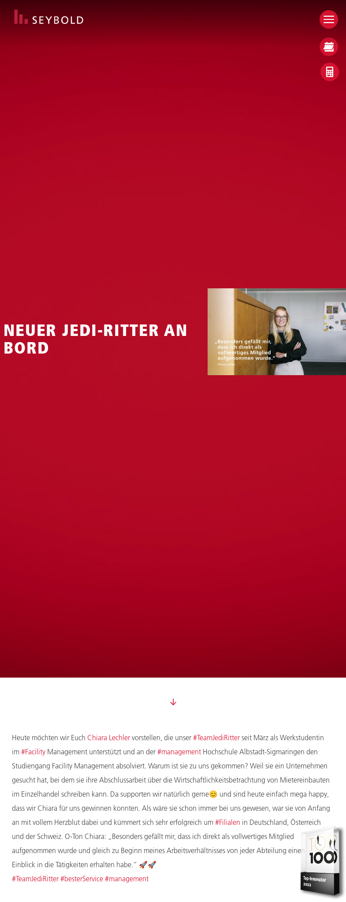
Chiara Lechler (108, 737)
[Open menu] (329, 19)
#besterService (81, 878)
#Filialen (227, 822)
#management (179, 751)
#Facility (33, 751)
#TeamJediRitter (216, 737)
